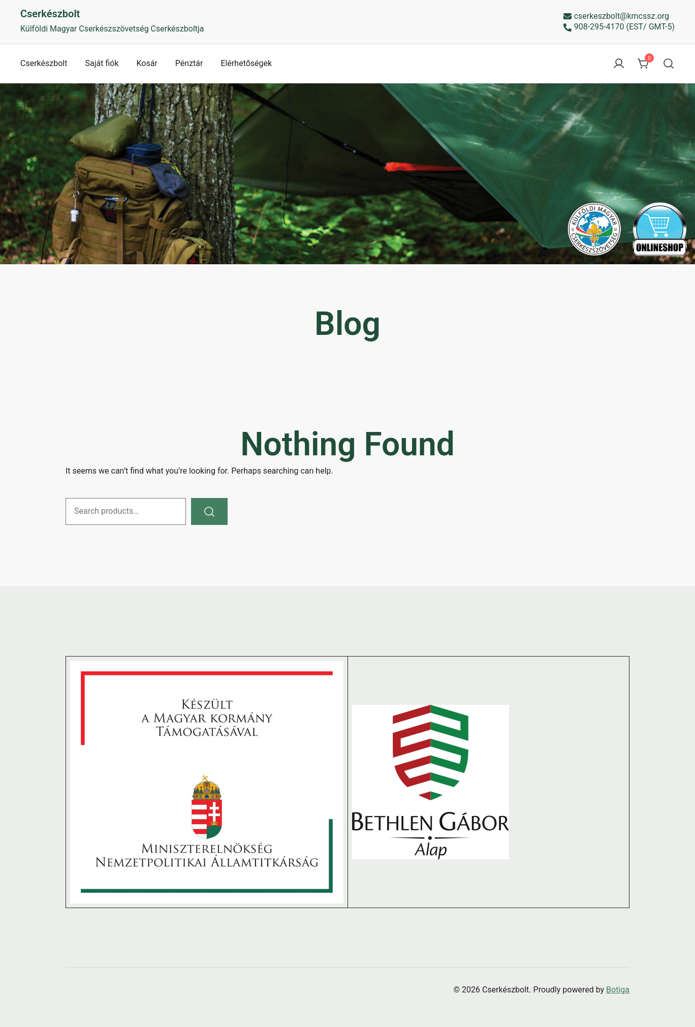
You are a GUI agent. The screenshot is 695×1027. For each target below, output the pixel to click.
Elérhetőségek (246, 63)
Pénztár (189, 63)
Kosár (147, 63)
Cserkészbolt (50, 14)
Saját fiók (101, 63)
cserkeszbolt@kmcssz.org (616, 16)
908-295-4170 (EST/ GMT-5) (619, 27)
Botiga (617, 989)
